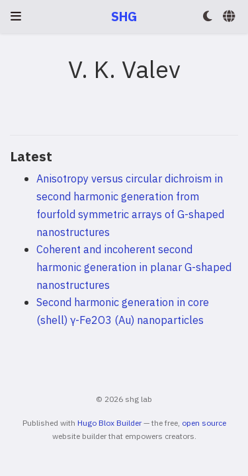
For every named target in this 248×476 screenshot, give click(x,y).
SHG (124, 16)
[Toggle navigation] (16, 16)
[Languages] (230, 16)
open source (204, 423)
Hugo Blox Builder (109, 423)
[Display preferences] (207, 16)
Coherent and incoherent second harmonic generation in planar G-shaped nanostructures (133, 266)
